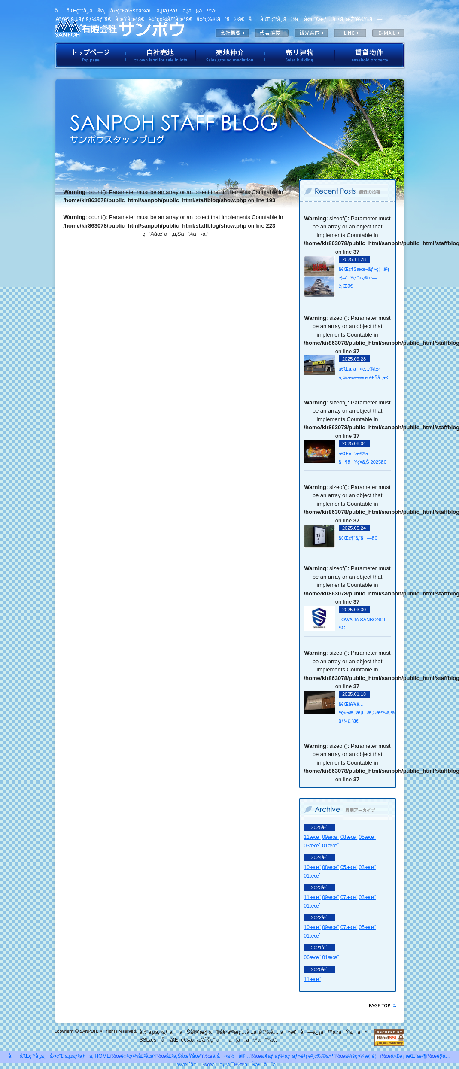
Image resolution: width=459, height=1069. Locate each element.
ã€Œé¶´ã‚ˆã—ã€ (360, 538)
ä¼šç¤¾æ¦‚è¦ (232, 33)
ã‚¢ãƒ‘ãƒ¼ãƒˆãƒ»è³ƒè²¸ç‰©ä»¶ (297, 1056)
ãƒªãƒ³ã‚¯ (223, 1065)
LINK (350, 33)
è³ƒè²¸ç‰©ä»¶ (369, 55)
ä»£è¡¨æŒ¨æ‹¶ (271, 33)
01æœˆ (330, 846)
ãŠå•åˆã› (263, 1065)
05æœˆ (367, 837)
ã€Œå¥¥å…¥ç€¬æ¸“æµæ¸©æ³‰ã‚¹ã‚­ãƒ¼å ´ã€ (364, 712)
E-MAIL (388, 33)
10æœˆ (312, 867)
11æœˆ (312, 837)
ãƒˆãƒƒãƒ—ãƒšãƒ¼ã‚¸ (90, 55)
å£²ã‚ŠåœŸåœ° (184, 1056)
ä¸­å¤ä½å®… (231, 1056)
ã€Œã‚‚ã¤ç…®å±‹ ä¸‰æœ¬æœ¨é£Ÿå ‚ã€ (364, 373)
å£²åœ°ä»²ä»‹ (230, 55)
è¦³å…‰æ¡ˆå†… (311, 33)
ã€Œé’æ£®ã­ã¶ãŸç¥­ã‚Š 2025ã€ (364, 458)
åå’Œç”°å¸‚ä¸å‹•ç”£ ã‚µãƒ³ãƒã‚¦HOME (59, 1056)
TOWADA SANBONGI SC (362, 624)
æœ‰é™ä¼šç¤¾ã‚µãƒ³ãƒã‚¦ (119, 28)
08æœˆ (348, 837)
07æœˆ (348, 897)
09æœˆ (330, 837)
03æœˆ (312, 846)
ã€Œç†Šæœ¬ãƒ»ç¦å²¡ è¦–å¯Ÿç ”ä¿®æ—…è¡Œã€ (364, 278)
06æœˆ (312, 957)
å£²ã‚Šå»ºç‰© (299, 55)
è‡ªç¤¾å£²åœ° (160, 55)
